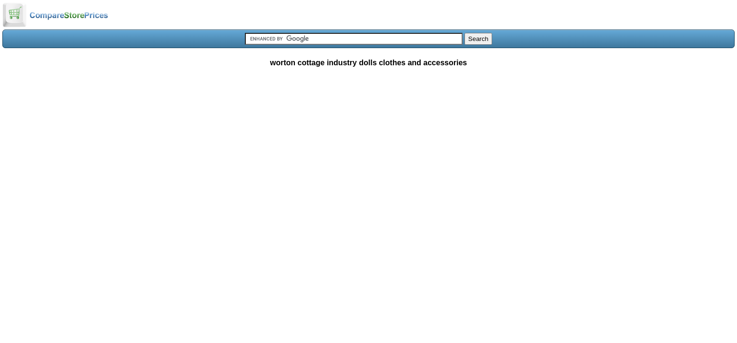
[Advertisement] (369, 145)
